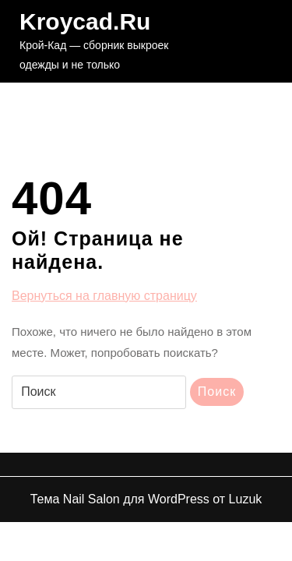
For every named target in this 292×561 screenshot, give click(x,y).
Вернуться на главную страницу (104, 296)
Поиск (217, 391)
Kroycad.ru (84, 21)
